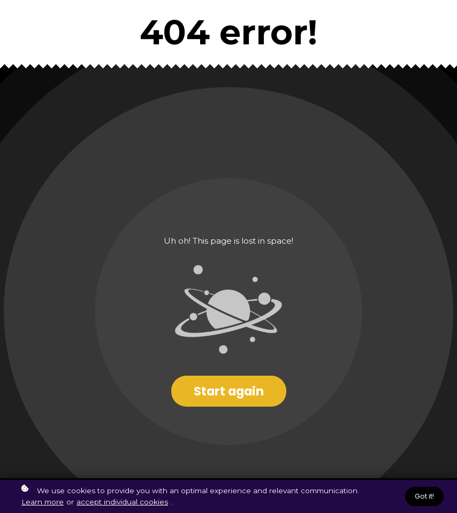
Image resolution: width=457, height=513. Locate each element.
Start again (229, 391)
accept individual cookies (122, 502)
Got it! (424, 496)
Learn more (42, 502)
